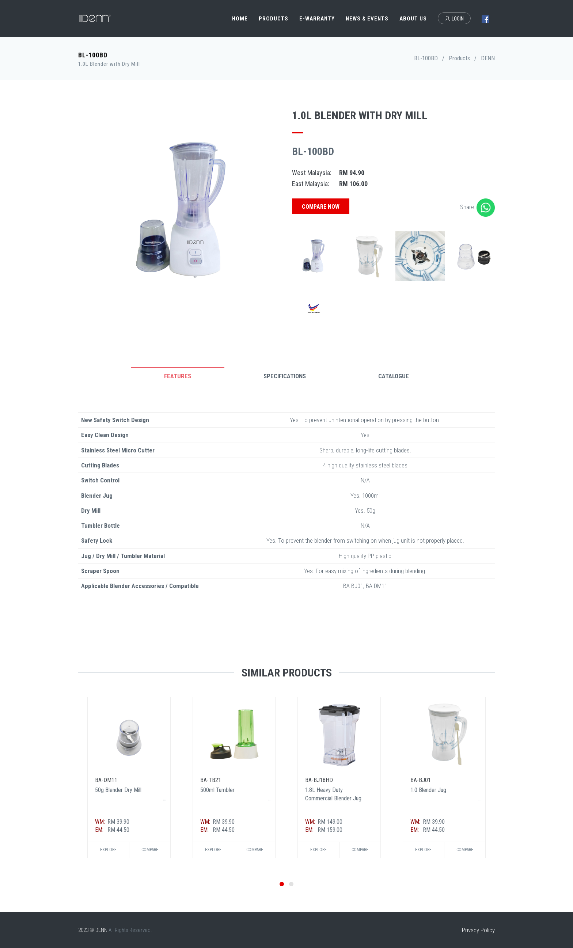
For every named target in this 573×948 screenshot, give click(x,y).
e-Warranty (317, 18)
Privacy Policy (478, 930)
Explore (108, 849)
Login (454, 19)
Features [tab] (177, 376)
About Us (413, 18)
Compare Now (320, 206)
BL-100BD (426, 58)
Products (273, 18)
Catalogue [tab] (393, 376)
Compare (149, 849)
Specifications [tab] (284, 376)
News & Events (367, 18)
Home (240, 18)
